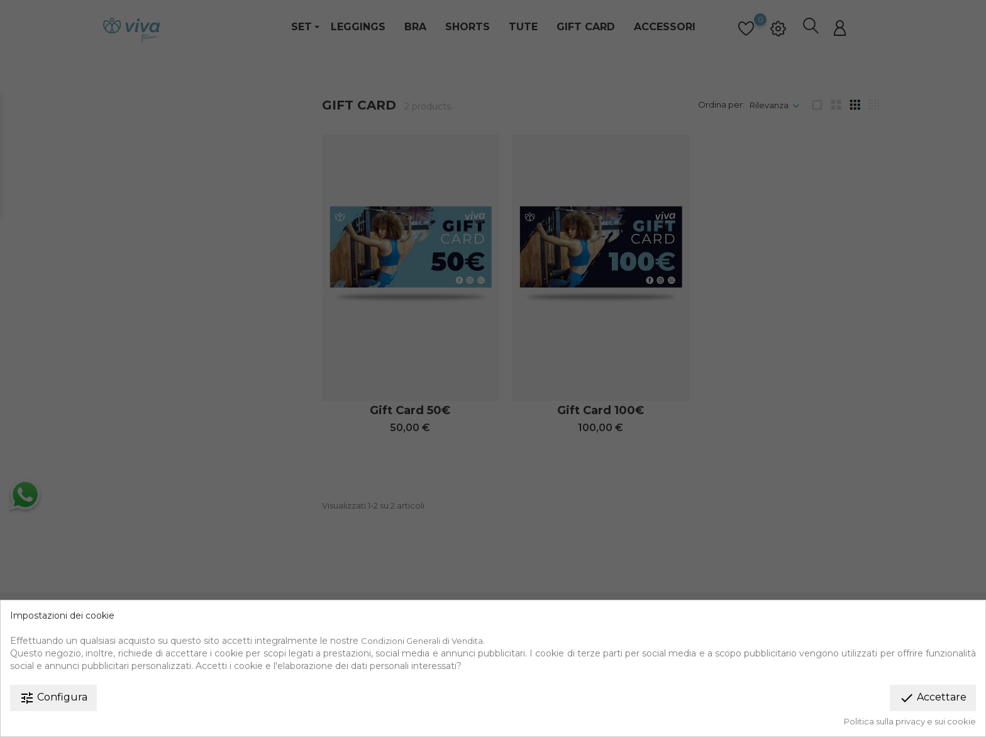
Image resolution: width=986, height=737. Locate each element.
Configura (53, 698)
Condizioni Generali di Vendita (422, 641)
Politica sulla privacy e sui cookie (910, 721)
